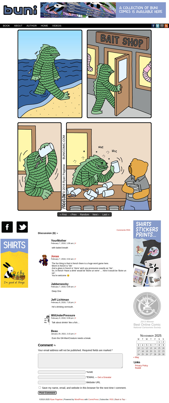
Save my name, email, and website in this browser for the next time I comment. (84, 387)
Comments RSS (123, 230)
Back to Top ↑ (120, 399)
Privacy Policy (141, 365)
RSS (166, 26)
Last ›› (105, 214)
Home (44, 25)
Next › (96, 214)
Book (6, 25)
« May (136, 357)
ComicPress (93, 399)
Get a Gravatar (104, 377)
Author (32, 25)
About (18, 25)
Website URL (93, 382)
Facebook (153, 26)
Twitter (158, 26)
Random (84, 214)
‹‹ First (63, 214)
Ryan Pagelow (56, 399)
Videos (56, 25)
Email (162, 26)
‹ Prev (73, 214)
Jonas (55, 256)
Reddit (138, 368)
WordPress (79, 399)
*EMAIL (98, 377)
